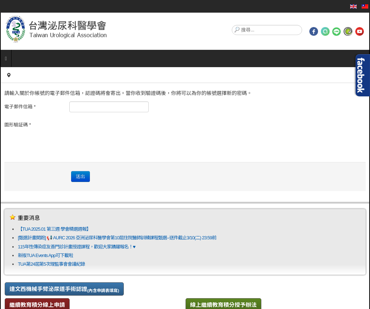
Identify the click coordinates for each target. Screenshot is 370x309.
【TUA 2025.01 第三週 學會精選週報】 (54, 229)
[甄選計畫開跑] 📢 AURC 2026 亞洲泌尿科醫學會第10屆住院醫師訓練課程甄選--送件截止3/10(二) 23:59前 (117, 237)
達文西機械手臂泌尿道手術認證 (64, 289)
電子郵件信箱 (20, 106)
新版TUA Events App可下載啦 (45, 255)
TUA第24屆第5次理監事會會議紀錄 (51, 264)
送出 (80, 176)
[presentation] (124, 133)
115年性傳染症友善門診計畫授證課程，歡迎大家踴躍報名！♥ (76, 246)
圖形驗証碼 (17, 124)
